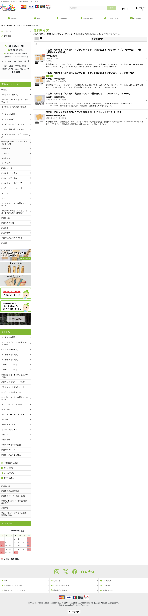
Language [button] (74, 612)
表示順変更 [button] (97, 40)
